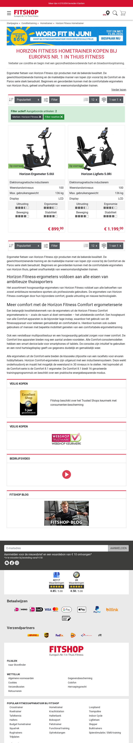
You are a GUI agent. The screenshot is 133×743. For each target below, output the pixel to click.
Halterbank (55, 705)
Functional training (59, 718)
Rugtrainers (16, 722)
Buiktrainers (95, 718)
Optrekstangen (57, 722)
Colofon (72, 672)
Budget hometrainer (20, 714)
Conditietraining (29, 23)
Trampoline (95, 701)
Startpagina (12, 23)
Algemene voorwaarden (21, 668)
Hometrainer (46, 23)
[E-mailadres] (56, 538)
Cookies (12, 672)
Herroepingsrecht (77, 677)
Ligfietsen (94, 710)
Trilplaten (14, 726)
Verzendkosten (16, 677)
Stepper (93, 714)
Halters (13, 710)
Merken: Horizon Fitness (26, 106)
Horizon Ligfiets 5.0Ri (96, 164)
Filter (54, 89)
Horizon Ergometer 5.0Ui (36, 164)
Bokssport (54, 710)
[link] (28, 392)
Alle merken (16, 733)
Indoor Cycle (95, 705)
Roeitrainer (15, 701)
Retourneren (15, 681)
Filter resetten (54, 106)
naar (17, 654)
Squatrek (14, 718)
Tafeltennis (15, 705)
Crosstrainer (16, 697)
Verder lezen (118, 79)
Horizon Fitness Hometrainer (70, 23)
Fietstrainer (55, 714)
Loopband (94, 697)
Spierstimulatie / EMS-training (105, 722)
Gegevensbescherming (80, 668)
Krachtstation (56, 701)
